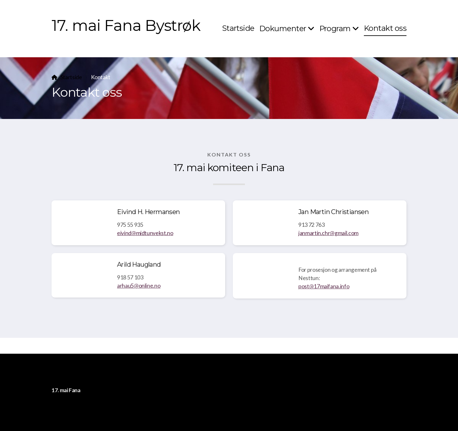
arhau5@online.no (138, 287)
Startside (71, 77)
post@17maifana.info (323, 288)
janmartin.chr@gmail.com (328, 233)
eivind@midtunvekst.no (145, 233)
